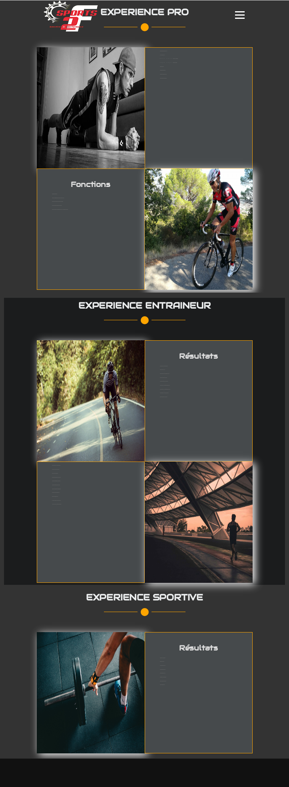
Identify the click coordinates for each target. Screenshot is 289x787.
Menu (239, 15)
